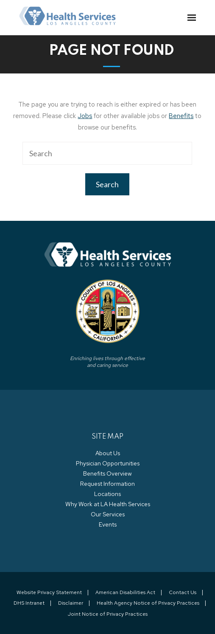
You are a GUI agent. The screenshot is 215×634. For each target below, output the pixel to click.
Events (108, 524)
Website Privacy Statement (49, 592)
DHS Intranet (29, 603)
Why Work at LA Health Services (107, 504)
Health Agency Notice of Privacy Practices (148, 603)
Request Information (107, 483)
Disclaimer (70, 603)
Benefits (181, 116)
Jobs (85, 116)
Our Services (108, 514)
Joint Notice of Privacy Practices (108, 614)
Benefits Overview (107, 473)
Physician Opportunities (108, 463)
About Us (107, 453)
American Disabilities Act (125, 592)
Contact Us (182, 592)
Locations (107, 494)
